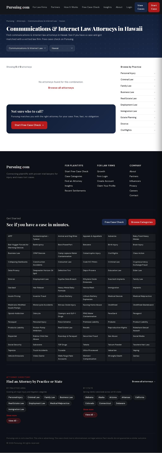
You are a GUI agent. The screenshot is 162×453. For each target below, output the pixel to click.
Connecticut (105, 403)
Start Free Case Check (29, 125)
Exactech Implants (116, 279)
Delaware (120, 403)
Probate (111, 322)
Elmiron (11, 279)
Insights (108, 7)
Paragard (137, 313)
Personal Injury (138, 73)
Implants (137, 288)
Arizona (113, 397)
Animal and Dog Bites (67, 236)
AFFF (10, 236)
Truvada (61, 350)
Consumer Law (64, 262)
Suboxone (37, 345)
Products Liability (16, 327)
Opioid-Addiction (16, 313)
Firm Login (102, 176)
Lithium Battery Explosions (90, 298)
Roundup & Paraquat (67, 336)
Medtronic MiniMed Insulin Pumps (16, 306)
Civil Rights (138, 130)
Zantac (136, 356)
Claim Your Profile (106, 185)
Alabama (89, 397)
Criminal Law (138, 79)
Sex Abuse (112, 336)
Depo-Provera (89, 270)
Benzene (87, 245)
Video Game (38, 356)
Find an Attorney (73, 181)
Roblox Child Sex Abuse (40, 338)
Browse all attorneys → (144, 381)
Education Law (114, 270)
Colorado (89, 403)
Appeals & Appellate (92, 236)
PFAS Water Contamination (90, 315)
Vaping (136, 350)
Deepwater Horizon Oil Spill (43, 272)
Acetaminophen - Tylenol (41, 238)
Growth (101, 171)
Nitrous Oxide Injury (67, 305)
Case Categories (73, 176)
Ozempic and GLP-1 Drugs (67, 315)
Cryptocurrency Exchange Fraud (140, 263)
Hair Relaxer (38, 288)
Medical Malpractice (142, 296)
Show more (11, 416)
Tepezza (12, 350)
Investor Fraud (39, 296)
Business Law (138, 92)
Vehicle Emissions (16, 356)
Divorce (138, 124)
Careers (134, 190)
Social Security (15, 345)
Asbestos (112, 236)
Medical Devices (115, 296)
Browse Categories (142, 222)
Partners (55, 7)
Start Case (154, 7)
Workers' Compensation (89, 357)
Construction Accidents (39, 263)
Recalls (86, 327)
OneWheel (112, 305)
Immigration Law (138, 111)
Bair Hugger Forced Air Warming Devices (18, 246)
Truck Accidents (40, 350)
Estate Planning (138, 117)
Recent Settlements (75, 190)
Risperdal (12, 336)
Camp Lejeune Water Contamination (67, 255)
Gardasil (12, 288)
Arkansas (126, 397)
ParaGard (112, 313)
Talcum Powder (115, 345)
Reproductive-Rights (117, 327)
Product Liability (140, 322)
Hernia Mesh (88, 288)
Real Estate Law (138, 98)
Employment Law (138, 105)
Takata (86, 345)
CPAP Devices (39, 253)
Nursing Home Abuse (92, 305)
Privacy (133, 185)
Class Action (138, 253)
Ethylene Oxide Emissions (90, 281)
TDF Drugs (62, 345)
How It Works (71, 7)
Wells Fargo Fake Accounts (65, 357)
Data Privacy (13, 270)
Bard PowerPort (65, 245)
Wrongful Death (115, 356)
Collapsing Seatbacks (18, 262)
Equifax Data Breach (67, 279)
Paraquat (12, 322)
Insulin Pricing (14, 296)
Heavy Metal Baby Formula (66, 289)
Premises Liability (91, 322)
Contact (134, 195)
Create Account (105, 181)
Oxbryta (36, 313)
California (139, 397)
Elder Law (137, 270)
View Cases (140, 7)
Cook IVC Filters (90, 262)
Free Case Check (91, 7)
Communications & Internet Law (42, 21)
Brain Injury (138, 245)
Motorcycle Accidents (43, 305)
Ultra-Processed (90, 350)
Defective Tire (64, 270)
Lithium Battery (65, 296)
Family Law (138, 86)
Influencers (135, 181)
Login (129, 7)
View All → (14, 421)
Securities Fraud (90, 336)
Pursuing (10, 21)
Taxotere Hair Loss (141, 345)
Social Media (138, 336)
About (119, 7)
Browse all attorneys (61, 88)
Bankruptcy (38, 245)
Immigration (113, 288)
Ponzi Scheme (64, 322)
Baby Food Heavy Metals (141, 238)
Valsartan (112, 350)
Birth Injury (113, 245)
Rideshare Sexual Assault (141, 329)
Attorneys (21, 21)
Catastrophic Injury (92, 253)
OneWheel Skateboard (143, 305)
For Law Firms (40, 7)
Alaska (101, 397)
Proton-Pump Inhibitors (39, 329)
